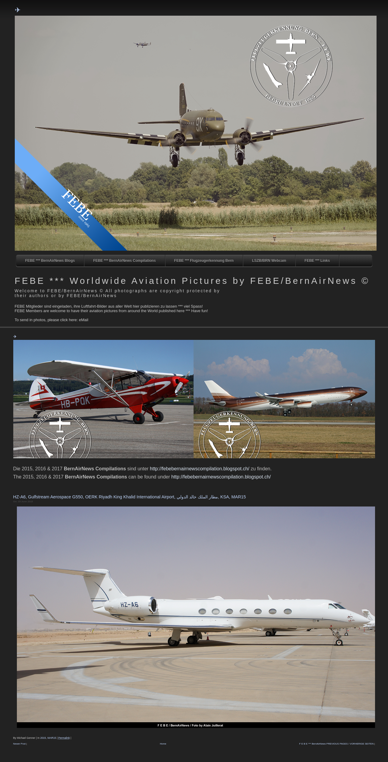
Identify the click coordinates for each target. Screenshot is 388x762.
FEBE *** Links (317, 261)
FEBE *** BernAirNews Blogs (50, 261)
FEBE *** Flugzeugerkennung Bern (204, 261)
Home (163, 743)
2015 (43, 737)
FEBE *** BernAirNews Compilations (124, 261)
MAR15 (51, 737)
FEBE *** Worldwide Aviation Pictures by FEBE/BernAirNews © (192, 281)
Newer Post (19, 743)
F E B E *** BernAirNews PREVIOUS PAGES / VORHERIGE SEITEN (336, 743)
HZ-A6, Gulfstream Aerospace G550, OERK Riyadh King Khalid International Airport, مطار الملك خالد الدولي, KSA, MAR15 (129, 496)
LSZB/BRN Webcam (269, 261)
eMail (83, 320)
